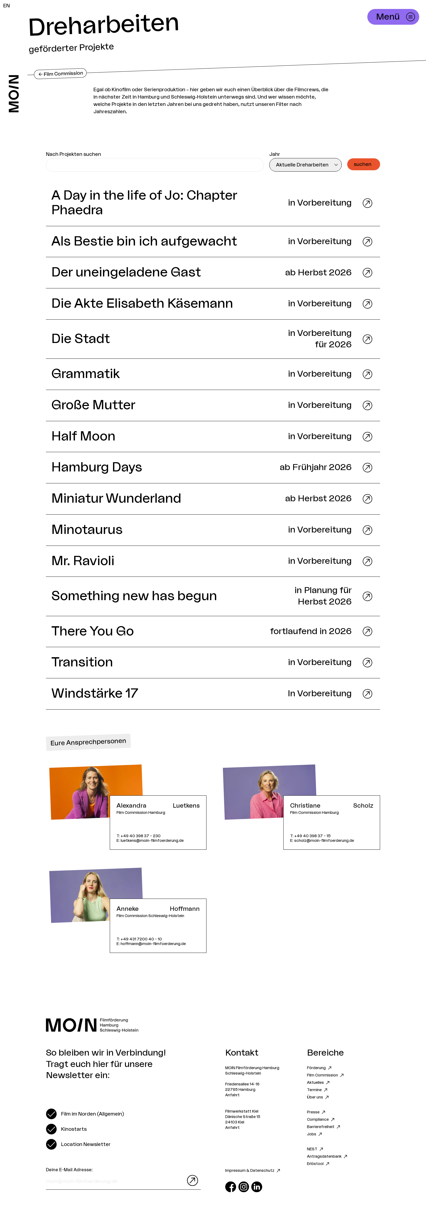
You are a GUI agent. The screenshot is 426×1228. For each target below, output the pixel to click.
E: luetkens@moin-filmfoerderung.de (150, 841)
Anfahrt (232, 1095)
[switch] (85, 1114)
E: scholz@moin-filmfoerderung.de (322, 841)
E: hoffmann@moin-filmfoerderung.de (151, 944)
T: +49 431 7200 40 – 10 (139, 939)
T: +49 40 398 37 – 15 (310, 836)
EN (6, 5)
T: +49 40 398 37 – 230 (139, 836)
